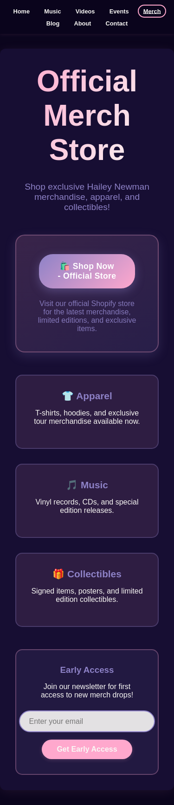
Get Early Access (87, 749)
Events (119, 10)
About (82, 22)
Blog (52, 22)
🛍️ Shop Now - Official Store (87, 271)
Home (21, 10)
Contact (117, 22)
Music (52, 10)
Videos (85, 10)
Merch (152, 10)
